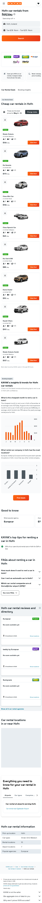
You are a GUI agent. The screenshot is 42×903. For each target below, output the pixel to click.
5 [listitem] (4, 139)
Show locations (34, 636)
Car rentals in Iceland (14, 869)
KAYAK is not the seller (22, 892)
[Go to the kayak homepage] (15, 3)
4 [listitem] (4, 264)
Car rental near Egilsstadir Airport (17, 809)
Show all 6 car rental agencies (12, 709)
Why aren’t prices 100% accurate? (22, 900)
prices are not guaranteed (11, 885)
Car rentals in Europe (27, 867)
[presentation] (14, 14)
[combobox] (9, 18)
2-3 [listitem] (13, 201)
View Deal (33, 142)
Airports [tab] (8, 795)
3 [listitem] (8, 139)
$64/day (7, 14)
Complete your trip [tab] (33, 795)
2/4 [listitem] (13, 232)
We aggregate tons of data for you (22, 896)
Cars (16, 867)
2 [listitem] (8, 170)
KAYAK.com (9, 867)
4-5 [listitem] (13, 139)
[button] (3, 3)
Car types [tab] (18, 795)
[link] (21, 498)
